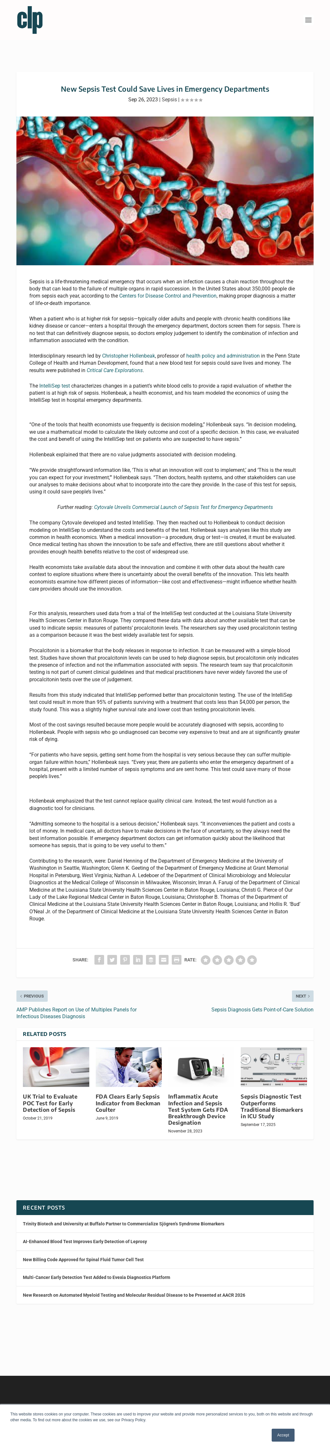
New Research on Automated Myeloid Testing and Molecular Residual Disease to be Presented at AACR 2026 (134, 1289)
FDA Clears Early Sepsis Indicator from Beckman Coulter (128, 1097)
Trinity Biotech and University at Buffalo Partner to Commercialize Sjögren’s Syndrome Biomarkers (123, 1218)
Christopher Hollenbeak (128, 350)
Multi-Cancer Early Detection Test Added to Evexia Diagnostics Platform (96, 1271)
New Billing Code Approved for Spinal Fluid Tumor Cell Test (83, 1253)
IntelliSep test (54, 380)
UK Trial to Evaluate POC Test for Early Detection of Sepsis (50, 1097)
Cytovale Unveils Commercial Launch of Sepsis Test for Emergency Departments (183, 501)
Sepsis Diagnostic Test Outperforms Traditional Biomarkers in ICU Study (272, 1100)
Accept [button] (283, 1435)
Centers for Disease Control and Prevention (168, 290)
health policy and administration (223, 350)
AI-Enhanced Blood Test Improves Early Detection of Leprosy (85, 1235)
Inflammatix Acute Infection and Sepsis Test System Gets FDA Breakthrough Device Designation (198, 1103)
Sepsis (169, 94)
